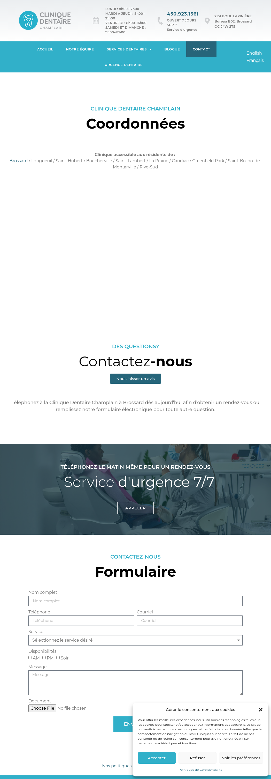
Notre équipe (80, 49)
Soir (65, 658)
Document (39, 701)
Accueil (45, 49)
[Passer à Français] (255, 60)
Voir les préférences (241, 757)
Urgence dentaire (124, 65)
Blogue (172, 49)
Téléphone (39, 612)
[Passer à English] (254, 53)
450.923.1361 (183, 14)
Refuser (197, 757)
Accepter (157, 757)
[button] (260, 709)
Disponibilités (42, 651)
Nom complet (42, 592)
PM (50, 658)
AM (36, 658)
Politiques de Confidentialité (200, 769)
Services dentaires (129, 49)
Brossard (19, 160)
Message (37, 667)
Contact (201, 49)
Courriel (145, 612)
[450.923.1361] (160, 21)
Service (35, 632)
